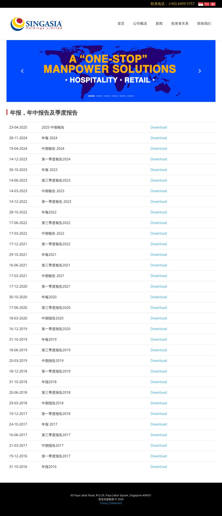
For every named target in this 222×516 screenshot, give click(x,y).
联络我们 (204, 23)
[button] (22, 71)
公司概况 (140, 23)
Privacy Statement (111, 503)
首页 (121, 23)
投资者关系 (180, 23)
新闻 (159, 23)
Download (158, 127)
